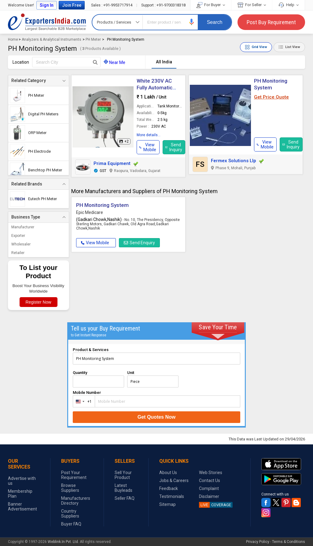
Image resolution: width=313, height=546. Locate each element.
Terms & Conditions (288, 542)
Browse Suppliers (70, 488)
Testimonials (171, 496)
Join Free (71, 5)
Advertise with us (22, 481)
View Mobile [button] (95, 242)
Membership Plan (20, 494)
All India (164, 61)
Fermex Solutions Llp (233, 160)
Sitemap (167, 504)
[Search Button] (95, 62)
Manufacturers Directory (75, 501)
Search (215, 22)
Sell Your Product (123, 475)
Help (288, 4)
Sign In (46, 5)
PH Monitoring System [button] (102, 205)
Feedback (168, 488)
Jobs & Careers (174, 480)
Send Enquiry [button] (139, 242)
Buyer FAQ (71, 524)
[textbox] (66, 62)
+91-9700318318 (163, 5)
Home (13, 39)
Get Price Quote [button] (271, 97)
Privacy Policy (257, 542)
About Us (168, 472)
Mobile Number (87, 392)
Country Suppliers (70, 513)
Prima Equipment (112, 163)
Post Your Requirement (74, 475)
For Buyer (211, 4)
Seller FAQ (124, 498)
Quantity (80, 372)
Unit (130, 372)
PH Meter (93, 39)
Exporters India (47, 22)
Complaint (209, 488)
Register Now (38, 302)
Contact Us (209, 480)
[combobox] (82, 401)
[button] (192, 21)
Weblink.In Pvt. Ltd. (63, 542)
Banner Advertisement (22, 506)
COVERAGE (215, 505)
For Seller (252, 4)
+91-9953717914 (112, 5)
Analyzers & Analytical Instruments (51, 39)
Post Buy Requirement (271, 22)
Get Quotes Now (156, 417)
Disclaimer (209, 496)
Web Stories (210, 472)
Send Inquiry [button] (173, 147)
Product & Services (91, 349)
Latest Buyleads (123, 488)
